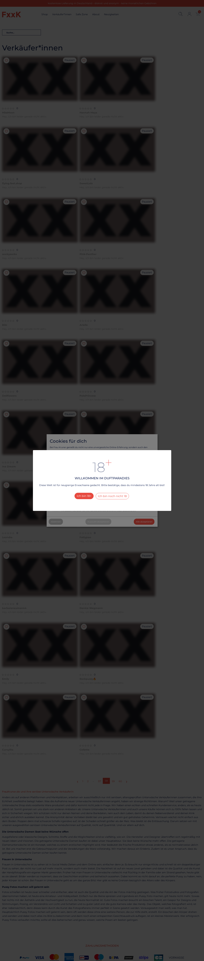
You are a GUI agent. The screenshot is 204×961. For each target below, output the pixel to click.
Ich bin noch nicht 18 (112, 496)
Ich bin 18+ (84, 496)
